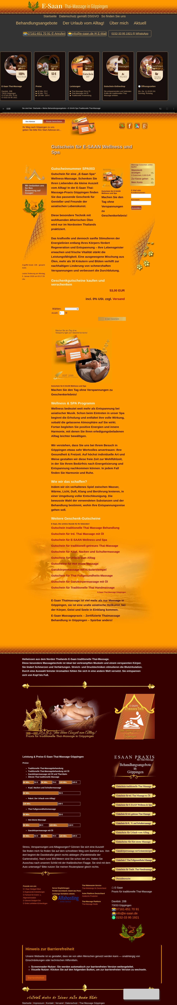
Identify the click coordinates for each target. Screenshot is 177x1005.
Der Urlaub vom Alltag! (83, 23)
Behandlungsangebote (36, 23)
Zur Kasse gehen (139, 179)
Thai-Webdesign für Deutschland (94, 888)
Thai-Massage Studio (90, 904)
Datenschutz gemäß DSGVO (79, 16)
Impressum (38, 1003)
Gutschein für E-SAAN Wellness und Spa (79, 539)
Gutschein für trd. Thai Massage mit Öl (77, 533)
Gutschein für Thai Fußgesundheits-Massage (82, 575)
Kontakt (50, 1003)
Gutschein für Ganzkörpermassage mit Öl (79, 581)
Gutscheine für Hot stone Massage (74, 563)
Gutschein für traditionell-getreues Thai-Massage (84, 545)
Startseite (50, 16)
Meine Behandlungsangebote (54, 108)
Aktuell (140, 23)
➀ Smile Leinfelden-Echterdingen (35, 903)
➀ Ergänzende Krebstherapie (34, 892)
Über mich (119, 23)
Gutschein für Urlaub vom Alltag (73, 557)
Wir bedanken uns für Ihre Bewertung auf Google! (34, 189)
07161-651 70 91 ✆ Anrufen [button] (46, 33)
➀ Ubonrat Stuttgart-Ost (32, 901)
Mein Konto (137, 182)
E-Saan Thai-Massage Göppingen (111, 592)
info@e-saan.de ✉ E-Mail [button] (89, 33)
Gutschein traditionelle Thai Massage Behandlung (85, 527)
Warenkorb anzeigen (141, 172)
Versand (119, 299)
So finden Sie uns (113, 16)
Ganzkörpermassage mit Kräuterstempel (78, 569)
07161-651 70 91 (127, 909)
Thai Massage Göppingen (92, 1003)
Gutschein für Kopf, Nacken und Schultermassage (85, 551)
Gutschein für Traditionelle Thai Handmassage (83, 587)
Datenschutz (71, 1003)
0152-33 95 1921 (127, 917)
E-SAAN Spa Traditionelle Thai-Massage (84, 108)
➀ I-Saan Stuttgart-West (32, 889)
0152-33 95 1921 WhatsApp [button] (129, 33)
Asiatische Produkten (90, 896)
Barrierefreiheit (36, 977)
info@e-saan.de (127, 913)
